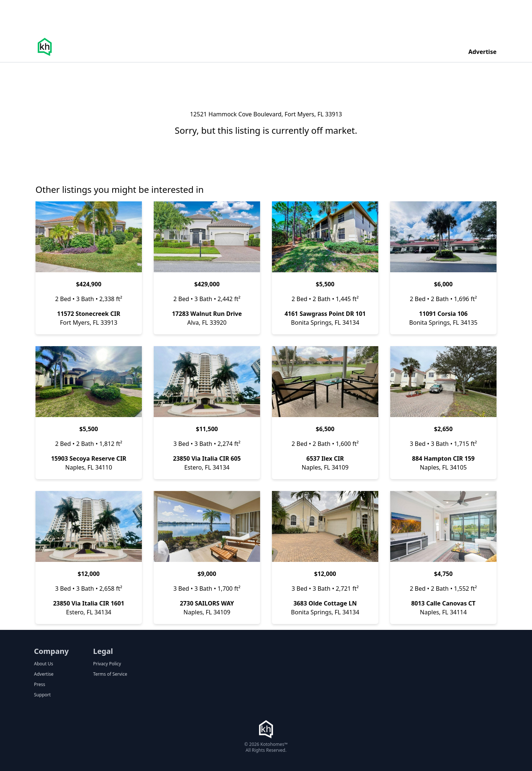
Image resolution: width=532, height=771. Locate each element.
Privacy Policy (107, 664)
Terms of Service (110, 674)
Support (42, 695)
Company (51, 651)
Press (39, 685)
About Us (43, 664)
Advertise (482, 52)
